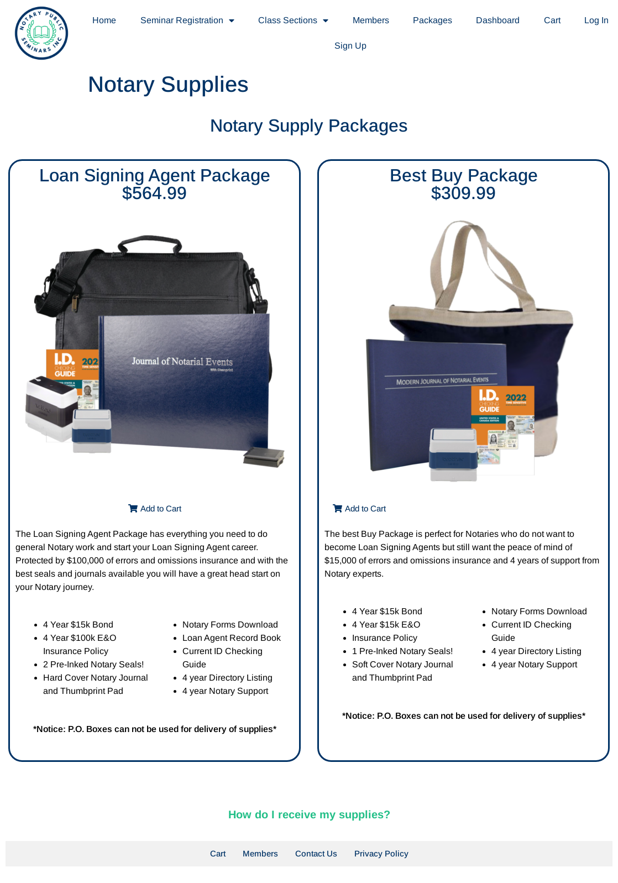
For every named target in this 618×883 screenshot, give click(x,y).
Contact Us (316, 853)
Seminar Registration (187, 20)
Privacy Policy (381, 853)
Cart (552, 20)
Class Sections (293, 20)
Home (104, 20)
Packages (432, 20)
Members (371, 20)
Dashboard (498, 20)
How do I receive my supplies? (309, 814)
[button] (155, 508)
